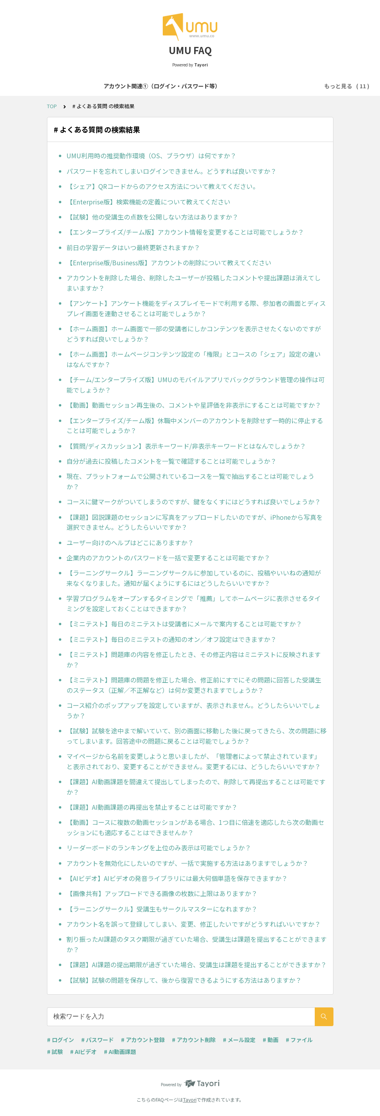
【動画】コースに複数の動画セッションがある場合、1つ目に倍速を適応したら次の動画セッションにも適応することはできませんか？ (195, 827)
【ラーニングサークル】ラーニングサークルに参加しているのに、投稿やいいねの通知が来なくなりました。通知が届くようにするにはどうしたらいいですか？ (193, 578)
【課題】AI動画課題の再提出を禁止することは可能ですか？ (152, 807)
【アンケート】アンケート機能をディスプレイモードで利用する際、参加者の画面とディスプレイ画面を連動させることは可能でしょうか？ (196, 308)
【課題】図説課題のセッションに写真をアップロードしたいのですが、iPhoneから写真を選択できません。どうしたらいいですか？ (194, 522)
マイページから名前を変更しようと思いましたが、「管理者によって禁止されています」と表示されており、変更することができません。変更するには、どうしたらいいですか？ (193, 761)
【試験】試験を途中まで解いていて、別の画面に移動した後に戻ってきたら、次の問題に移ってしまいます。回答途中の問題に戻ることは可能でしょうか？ (196, 736)
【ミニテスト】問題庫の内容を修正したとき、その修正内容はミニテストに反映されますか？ (193, 659)
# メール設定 (239, 1040)
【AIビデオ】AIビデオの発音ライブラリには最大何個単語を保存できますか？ (177, 878)
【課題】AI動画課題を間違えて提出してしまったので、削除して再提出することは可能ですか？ (195, 787)
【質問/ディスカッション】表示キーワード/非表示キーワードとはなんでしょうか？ (186, 446)
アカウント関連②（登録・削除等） (186, 86)
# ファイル (299, 1040)
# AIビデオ (83, 1052)
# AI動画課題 (120, 1052)
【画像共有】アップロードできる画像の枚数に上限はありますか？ (161, 893)
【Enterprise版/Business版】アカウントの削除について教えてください (168, 262)
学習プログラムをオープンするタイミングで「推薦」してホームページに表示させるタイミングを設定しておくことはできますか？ (193, 603)
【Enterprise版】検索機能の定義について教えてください (148, 201)
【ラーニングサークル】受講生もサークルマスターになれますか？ (161, 909)
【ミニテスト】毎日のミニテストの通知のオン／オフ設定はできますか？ (171, 639)
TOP (52, 106)
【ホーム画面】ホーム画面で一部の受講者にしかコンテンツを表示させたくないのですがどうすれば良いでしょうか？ (193, 334)
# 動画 (271, 1040)
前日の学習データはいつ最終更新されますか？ (133, 247)
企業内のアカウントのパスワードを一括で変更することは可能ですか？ (168, 557)
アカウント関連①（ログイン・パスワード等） (72, 86)
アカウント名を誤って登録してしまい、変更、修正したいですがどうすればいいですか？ (193, 924)
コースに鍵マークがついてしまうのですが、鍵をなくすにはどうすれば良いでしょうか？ (193, 501)
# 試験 (55, 1052)
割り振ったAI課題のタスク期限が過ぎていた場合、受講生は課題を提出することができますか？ (196, 944)
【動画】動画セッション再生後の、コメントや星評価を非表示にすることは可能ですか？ (193, 405)
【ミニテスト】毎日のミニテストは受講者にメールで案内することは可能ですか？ (184, 623)
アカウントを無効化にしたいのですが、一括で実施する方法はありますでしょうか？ (187, 863)
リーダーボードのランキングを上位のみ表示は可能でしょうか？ (158, 847)
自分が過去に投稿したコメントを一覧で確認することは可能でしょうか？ (171, 461)
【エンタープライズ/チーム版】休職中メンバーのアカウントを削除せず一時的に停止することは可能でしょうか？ (194, 426)
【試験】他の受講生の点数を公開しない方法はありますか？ (152, 217)
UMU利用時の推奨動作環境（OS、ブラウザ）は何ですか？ (151, 155)
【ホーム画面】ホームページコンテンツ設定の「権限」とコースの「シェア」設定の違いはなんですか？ (193, 359)
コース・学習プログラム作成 (278, 86)
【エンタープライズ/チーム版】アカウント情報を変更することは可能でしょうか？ (185, 232)
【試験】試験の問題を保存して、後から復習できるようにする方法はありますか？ (184, 980)
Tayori (190, 1099)
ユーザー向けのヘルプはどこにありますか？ (130, 542)
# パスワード (97, 1040)
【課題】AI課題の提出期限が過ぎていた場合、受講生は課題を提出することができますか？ (196, 964)
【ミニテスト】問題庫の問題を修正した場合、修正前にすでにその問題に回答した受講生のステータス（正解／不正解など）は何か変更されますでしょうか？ (193, 685)
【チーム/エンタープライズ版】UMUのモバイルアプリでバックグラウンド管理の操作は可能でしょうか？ (195, 385)
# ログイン (60, 1040)
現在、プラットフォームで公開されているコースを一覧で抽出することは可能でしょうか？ (190, 481)
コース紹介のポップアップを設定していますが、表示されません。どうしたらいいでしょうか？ (193, 710)
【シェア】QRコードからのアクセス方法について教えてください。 (162, 186)
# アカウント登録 (143, 1040)
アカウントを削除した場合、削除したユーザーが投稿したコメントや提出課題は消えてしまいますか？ (193, 283)
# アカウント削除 (194, 1040)
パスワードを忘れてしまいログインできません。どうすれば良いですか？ (171, 171)
